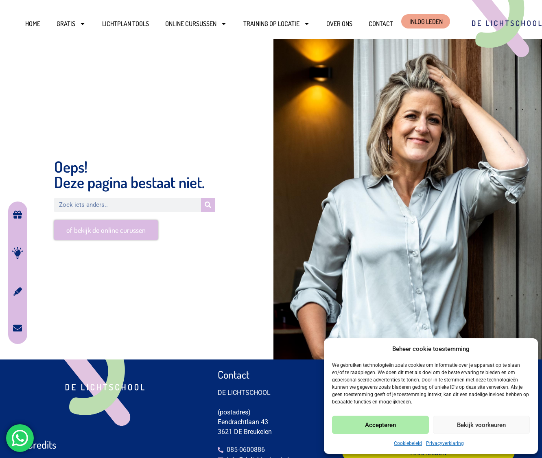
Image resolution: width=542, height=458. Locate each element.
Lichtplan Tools (125, 24)
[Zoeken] (208, 205)
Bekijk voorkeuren (481, 425)
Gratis (71, 23)
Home (32, 24)
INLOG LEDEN (426, 22)
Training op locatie (276, 23)
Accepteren (380, 425)
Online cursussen (196, 23)
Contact (381, 24)
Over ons (339, 24)
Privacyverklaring (445, 443)
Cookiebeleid (408, 443)
